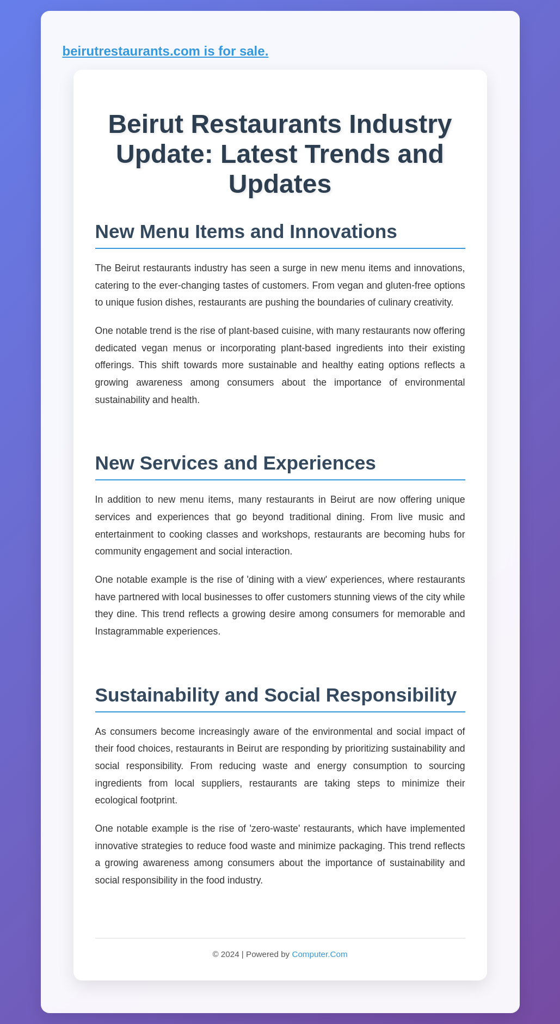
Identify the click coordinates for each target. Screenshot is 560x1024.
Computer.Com (319, 954)
